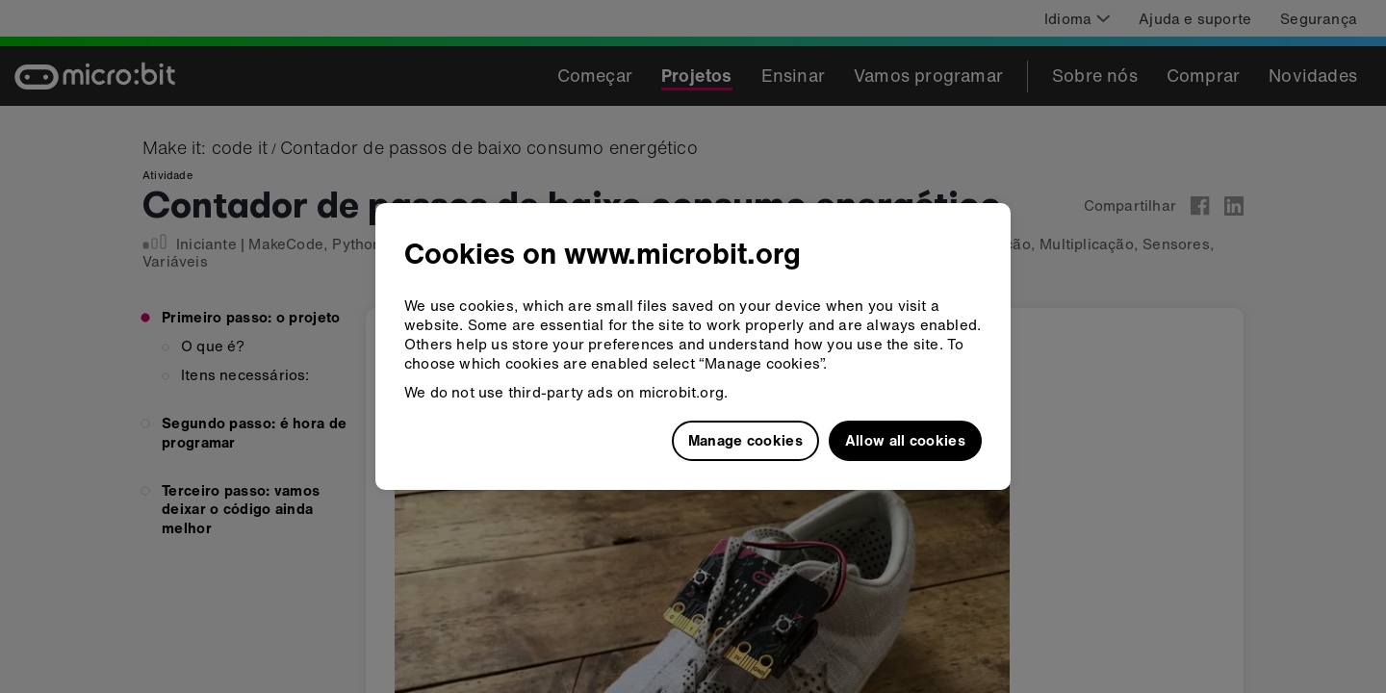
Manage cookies (745, 439)
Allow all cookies (905, 439)
